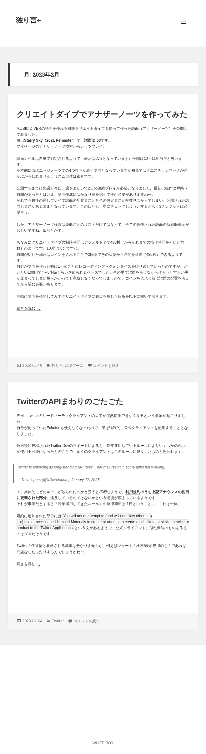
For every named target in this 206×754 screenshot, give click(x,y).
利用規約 (132, 492)
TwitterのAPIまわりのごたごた (70, 401)
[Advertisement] (103, 333)
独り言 (57, 365)
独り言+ (28, 19)
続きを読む (29, 308)
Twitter (58, 621)
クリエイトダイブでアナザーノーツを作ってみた (102, 114)
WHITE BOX (103, 743)
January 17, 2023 (85, 480)
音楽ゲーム (74, 365)
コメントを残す (106, 365)
